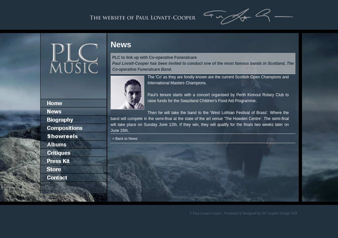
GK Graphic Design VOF (280, 213)
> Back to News (125, 138)
